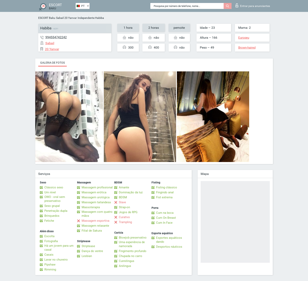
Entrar (253, 5)
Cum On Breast (166, 218)
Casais (48, 254)
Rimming (50, 269)
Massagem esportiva (95, 220)
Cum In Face (164, 222)
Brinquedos (51, 216)
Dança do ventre (92, 251)
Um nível (50, 192)
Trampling (125, 222)
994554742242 (56, 37)
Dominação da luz (131, 192)
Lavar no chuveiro (56, 259)
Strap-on (124, 207)
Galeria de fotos (52, 62)
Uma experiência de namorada (132, 244)
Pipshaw (49, 264)
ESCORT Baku (46, 17)
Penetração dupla (55, 211)
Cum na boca (165, 213)
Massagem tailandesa (96, 202)
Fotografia (51, 241)
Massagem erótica (94, 192)
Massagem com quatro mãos (97, 214)
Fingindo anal (165, 192)
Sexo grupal (52, 206)
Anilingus (125, 266)
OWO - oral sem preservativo (54, 199)
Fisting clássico (166, 187)
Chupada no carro (130, 256)
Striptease (88, 246)
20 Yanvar (70, 17)
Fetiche (49, 220)
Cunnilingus (126, 261)
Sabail (60, 17)
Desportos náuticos (169, 246)
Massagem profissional (97, 187)
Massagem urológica (96, 197)
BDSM (123, 197)
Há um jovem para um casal (58, 247)
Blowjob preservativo (133, 237)
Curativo (124, 217)
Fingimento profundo (132, 251)
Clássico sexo (53, 187)
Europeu (243, 37)
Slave (122, 202)
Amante (124, 187)
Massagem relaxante (95, 225)
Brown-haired (247, 47)
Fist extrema (164, 197)
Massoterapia (91, 207)
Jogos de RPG (128, 212)
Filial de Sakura (92, 230)
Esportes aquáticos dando (169, 240)
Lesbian (87, 256)
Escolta (49, 236)
